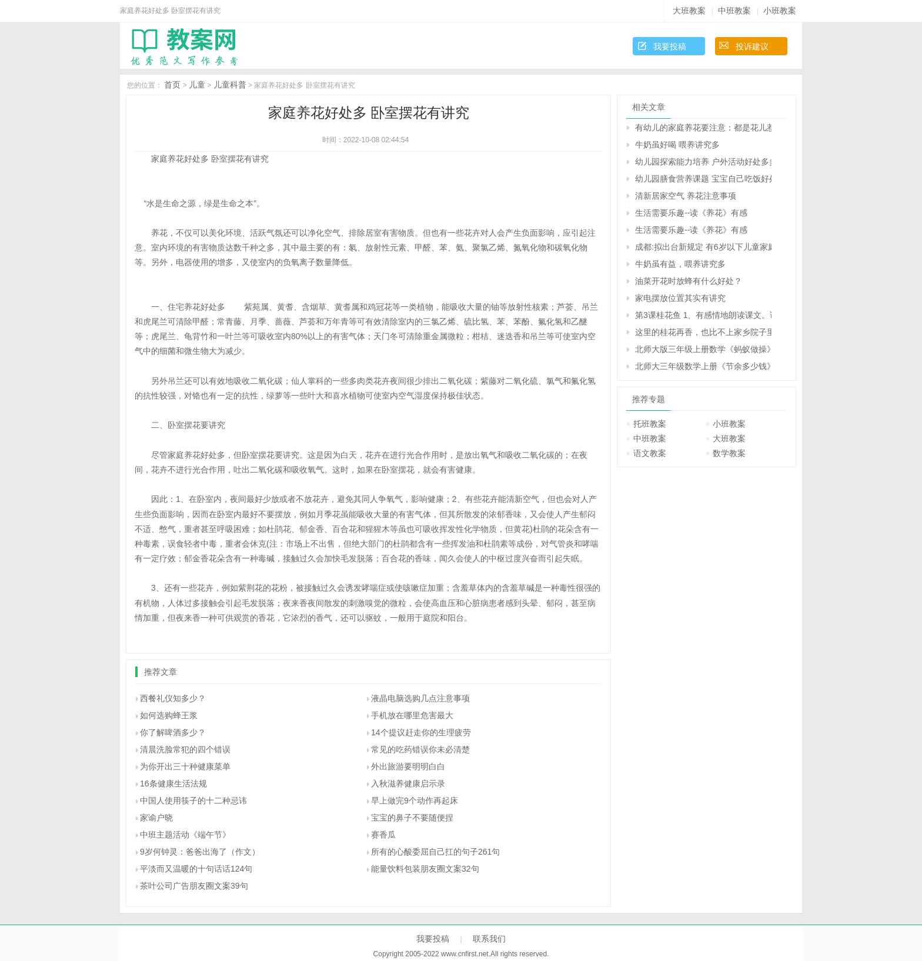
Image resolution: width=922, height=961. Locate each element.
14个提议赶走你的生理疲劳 (421, 732)
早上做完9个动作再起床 (414, 800)
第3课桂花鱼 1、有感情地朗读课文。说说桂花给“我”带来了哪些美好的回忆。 (703, 315)
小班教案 (779, 10)
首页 (172, 84)
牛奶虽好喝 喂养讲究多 (677, 144)
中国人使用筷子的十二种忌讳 (193, 800)
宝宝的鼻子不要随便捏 (412, 817)
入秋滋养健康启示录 (408, 783)
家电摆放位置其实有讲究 (680, 298)
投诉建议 (752, 46)
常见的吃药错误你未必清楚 (420, 749)
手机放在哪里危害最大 (412, 715)
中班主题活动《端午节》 (185, 834)
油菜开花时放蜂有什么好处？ (688, 281)
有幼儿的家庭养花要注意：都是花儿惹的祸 (703, 127)
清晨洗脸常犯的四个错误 (185, 749)
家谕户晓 (156, 817)
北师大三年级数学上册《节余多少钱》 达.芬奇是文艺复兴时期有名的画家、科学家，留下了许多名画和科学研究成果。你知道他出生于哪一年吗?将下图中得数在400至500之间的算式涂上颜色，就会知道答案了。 (703, 366)
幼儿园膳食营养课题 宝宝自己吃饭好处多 (703, 178)
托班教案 (649, 423)
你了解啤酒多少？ (173, 732)
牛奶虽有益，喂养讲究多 (680, 264)
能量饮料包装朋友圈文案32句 (425, 868)
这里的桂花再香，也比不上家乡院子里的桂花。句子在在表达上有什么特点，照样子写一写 (703, 332)
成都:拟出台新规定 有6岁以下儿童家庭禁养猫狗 (703, 247)
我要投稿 (669, 46)
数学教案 (729, 453)
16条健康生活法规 (173, 783)
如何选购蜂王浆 (169, 715)
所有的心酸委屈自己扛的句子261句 (435, 851)
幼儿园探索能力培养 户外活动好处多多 (703, 161)
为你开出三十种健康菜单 (185, 766)
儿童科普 (229, 84)
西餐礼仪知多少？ (173, 698)
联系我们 (489, 938)
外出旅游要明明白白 (408, 766)
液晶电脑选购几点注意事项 (420, 698)
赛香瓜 (383, 834)
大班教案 (689, 10)
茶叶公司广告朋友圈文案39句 (194, 885)
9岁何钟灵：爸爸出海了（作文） (200, 851)
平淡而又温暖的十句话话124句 (196, 868)
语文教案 (649, 453)
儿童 (197, 84)
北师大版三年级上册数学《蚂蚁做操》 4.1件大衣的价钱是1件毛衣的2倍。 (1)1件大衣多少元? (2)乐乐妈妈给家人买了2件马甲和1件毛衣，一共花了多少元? (703, 349)
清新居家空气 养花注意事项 (685, 195)
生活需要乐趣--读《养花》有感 (691, 212)
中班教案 (734, 10)
